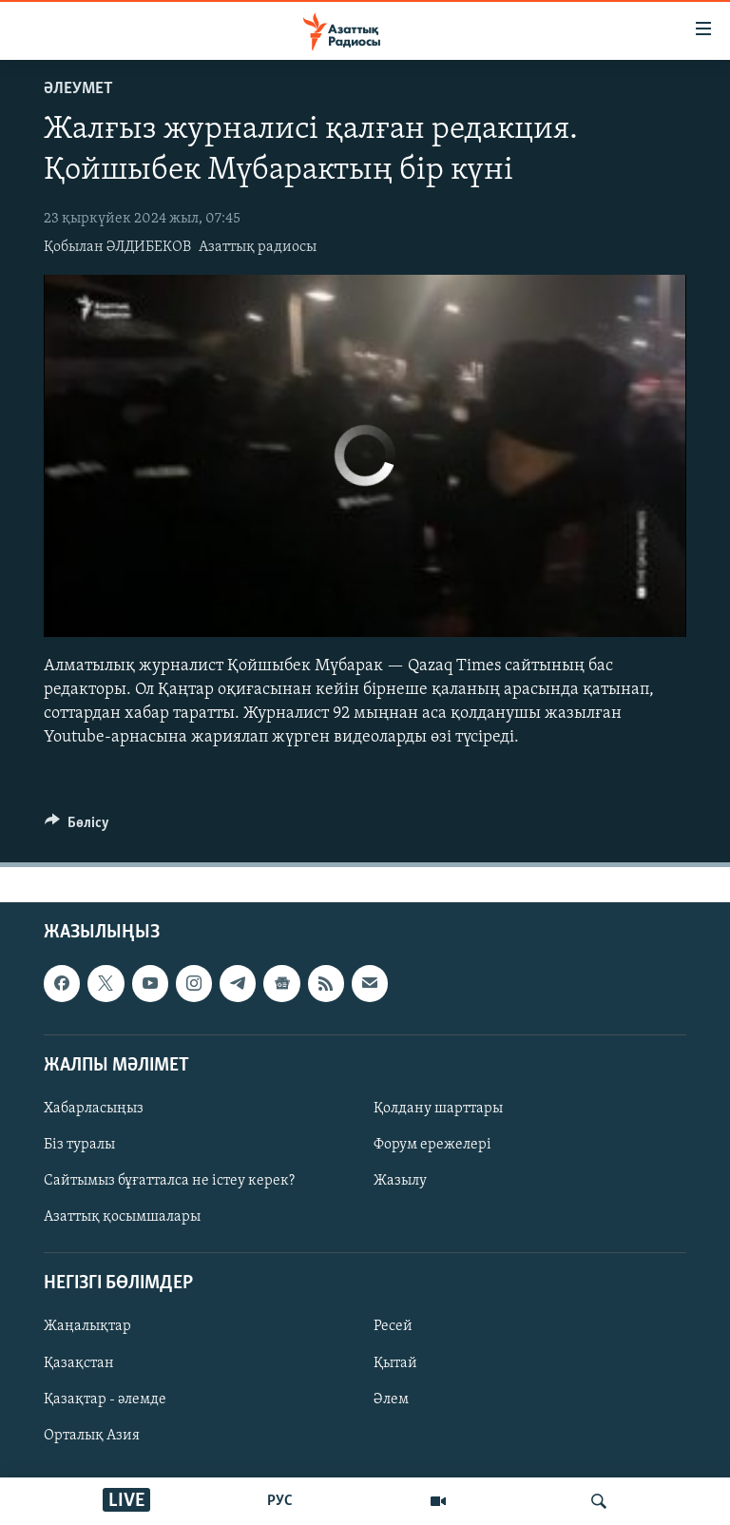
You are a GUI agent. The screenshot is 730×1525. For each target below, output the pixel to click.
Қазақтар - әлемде (105, 1399)
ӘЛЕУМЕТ (78, 89)
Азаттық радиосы (258, 247)
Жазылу (400, 1180)
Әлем (391, 1399)
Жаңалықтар (87, 1327)
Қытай (395, 1363)
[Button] (77, 827)
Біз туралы (79, 1144)
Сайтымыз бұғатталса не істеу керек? (169, 1180)
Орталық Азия (92, 1435)
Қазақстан (79, 1363)
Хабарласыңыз (94, 1108)
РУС (280, 1501)
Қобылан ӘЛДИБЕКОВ (117, 247)
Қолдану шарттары (438, 1108)
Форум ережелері (432, 1144)
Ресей (393, 1327)
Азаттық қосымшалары (122, 1217)
